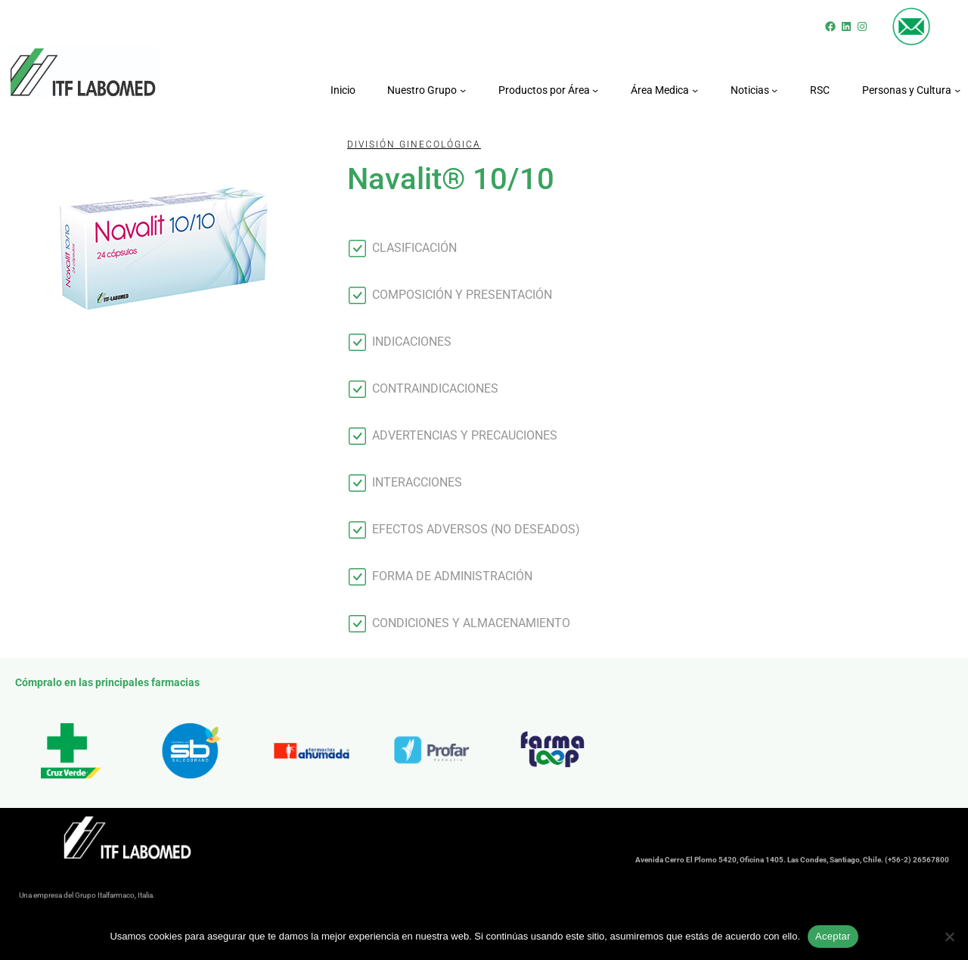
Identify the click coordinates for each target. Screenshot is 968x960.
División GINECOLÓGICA (414, 144)
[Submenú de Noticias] (774, 90)
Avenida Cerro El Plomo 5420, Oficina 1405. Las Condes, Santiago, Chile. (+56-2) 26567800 (792, 863)
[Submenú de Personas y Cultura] (957, 90)
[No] (949, 936)
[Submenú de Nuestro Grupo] (463, 90)
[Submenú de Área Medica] (695, 90)
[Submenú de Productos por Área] (595, 90)
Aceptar (833, 936)
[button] (614, 248)
